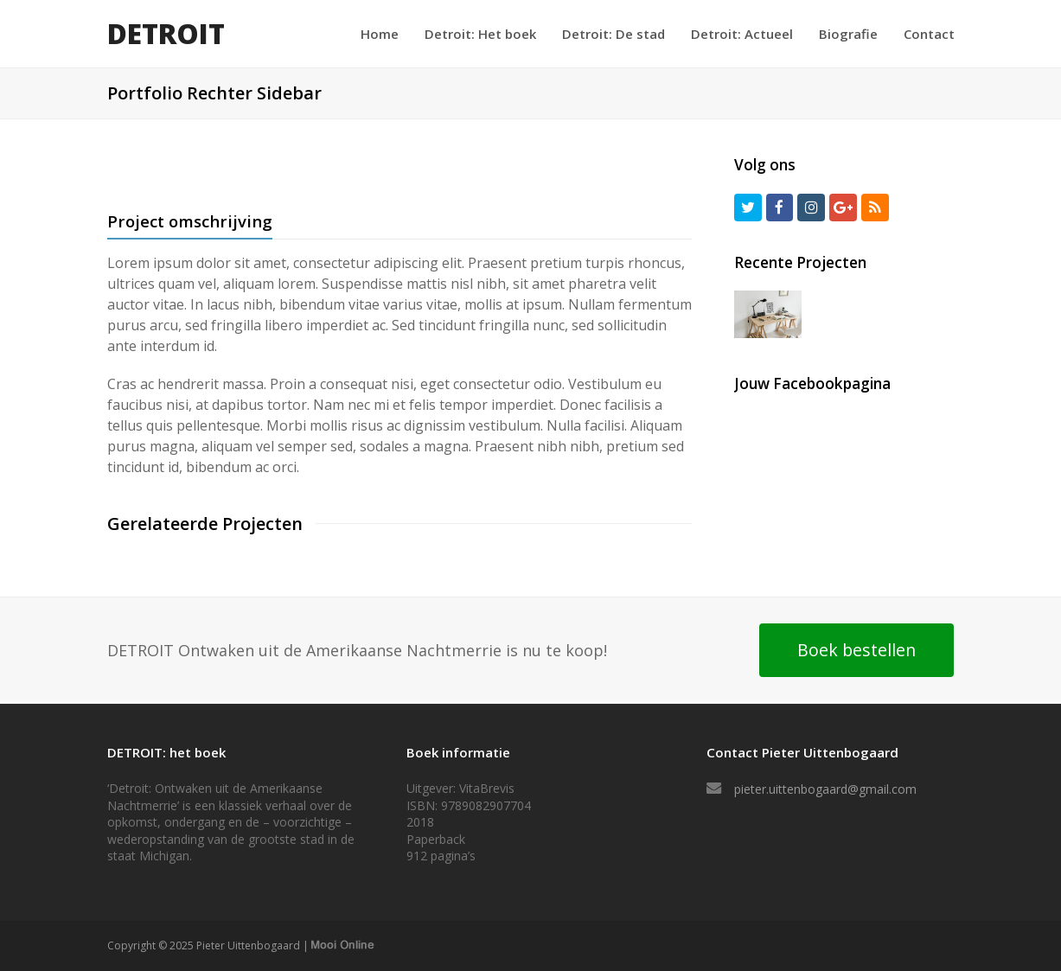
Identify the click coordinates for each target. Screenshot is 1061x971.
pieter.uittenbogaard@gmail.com (825, 789)
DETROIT (166, 33)
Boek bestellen (856, 649)
